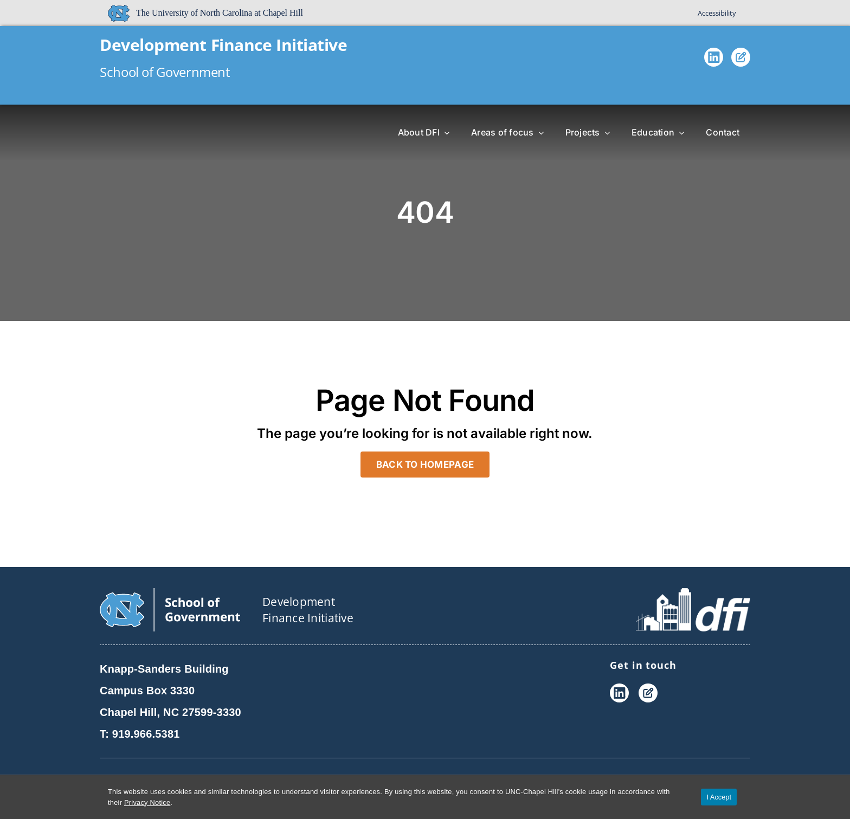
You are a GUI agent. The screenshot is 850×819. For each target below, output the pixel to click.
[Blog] (740, 60)
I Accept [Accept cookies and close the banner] (718, 797)
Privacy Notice (147, 802)
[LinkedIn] (713, 60)
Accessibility (717, 13)
